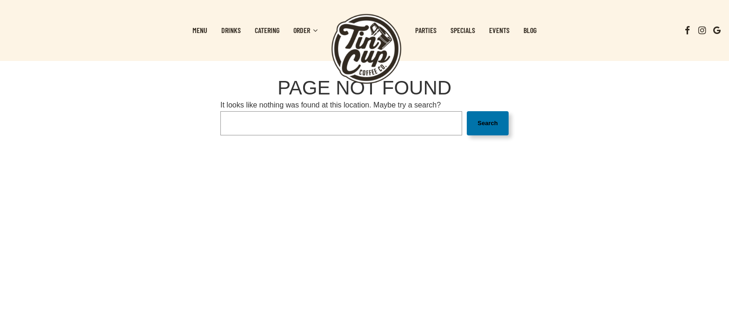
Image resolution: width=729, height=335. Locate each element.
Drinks (231, 30)
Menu (199, 30)
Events (499, 30)
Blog (530, 30)
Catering (267, 30)
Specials (463, 30)
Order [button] (305, 30)
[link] (366, 49)
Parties (426, 30)
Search (487, 123)
